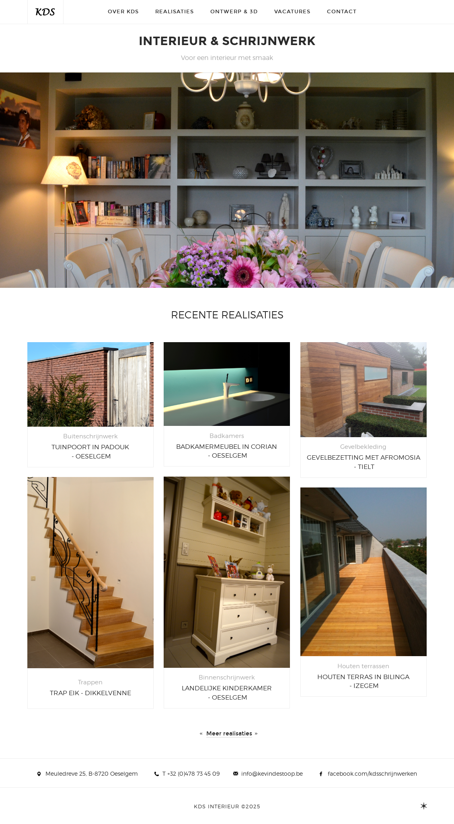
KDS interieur (45, 12)
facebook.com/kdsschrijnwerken (372, 773)
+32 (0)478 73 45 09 (193, 773)
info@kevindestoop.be (272, 773)
